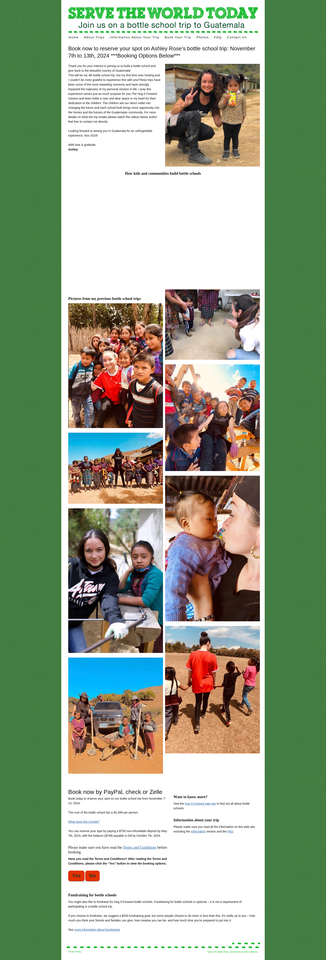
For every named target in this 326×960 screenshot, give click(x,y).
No (92, 875)
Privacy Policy (74, 952)
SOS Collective (251, 952)
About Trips (94, 37)
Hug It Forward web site (200, 803)
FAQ (218, 37)
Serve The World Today (218, 952)
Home (74, 37)
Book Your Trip (178, 37)
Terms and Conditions (139, 847)
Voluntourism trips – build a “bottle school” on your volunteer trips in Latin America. (163, 19)
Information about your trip (134, 37)
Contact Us (237, 37)
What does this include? (84, 821)
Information (198, 831)
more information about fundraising (97, 929)
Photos (202, 37)
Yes (76, 875)
